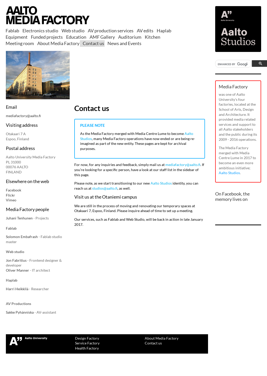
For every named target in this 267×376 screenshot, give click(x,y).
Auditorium (129, 37)
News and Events (124, 43)
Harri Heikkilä (17, 289)
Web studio (73, 30)
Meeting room (20, 43)
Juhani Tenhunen (19, 218)
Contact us (93, 43)
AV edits (145, 30)
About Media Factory (58, 43)
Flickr (10, 195)
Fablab (12, 30)
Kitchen (152, 37)
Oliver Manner (17, 270)
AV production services (111, 30)
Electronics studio (40, 30)
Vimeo (11, 200)
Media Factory (233, 86)
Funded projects (47, 37)
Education (76, 37)
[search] (233, 64)
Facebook (13, 190)
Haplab (164, 30)
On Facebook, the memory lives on (232, 196)
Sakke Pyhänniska (20, 312)
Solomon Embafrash (22, 236)
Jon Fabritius (16, 260)
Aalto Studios (161, 183)
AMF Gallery (102, 37)
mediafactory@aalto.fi (23, 116)
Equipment (17, 37)
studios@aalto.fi (104, 188)
